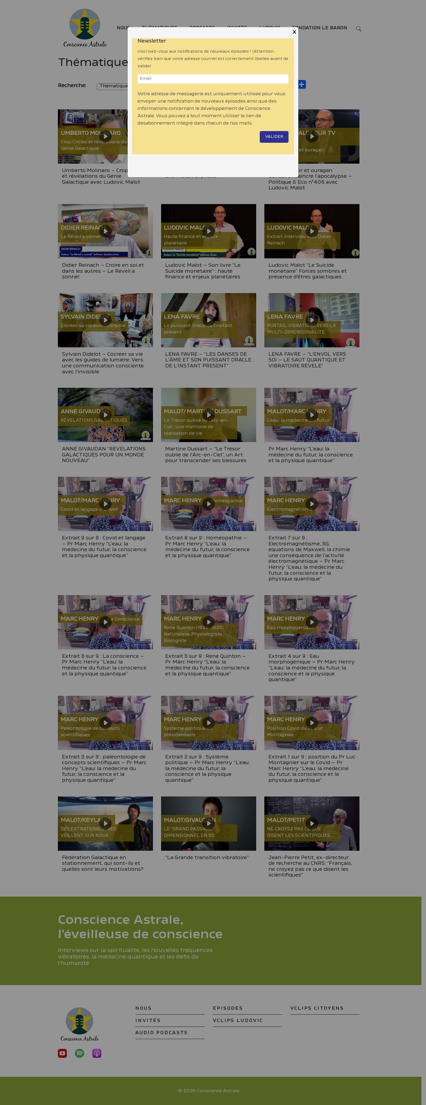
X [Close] (294, 32)
